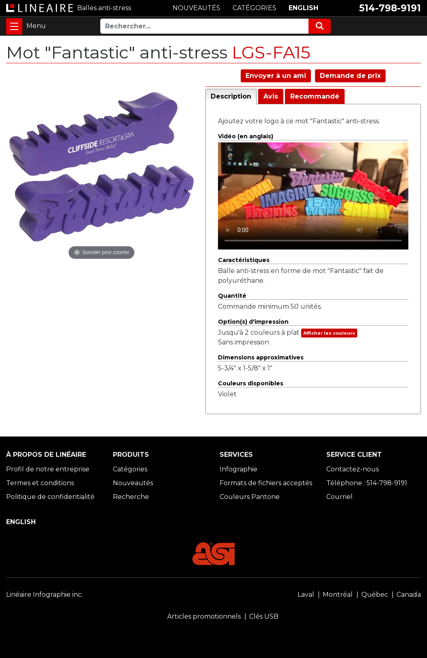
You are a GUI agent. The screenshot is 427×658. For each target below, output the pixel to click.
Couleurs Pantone (250, 497)
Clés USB (263, 616)
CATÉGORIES (254, 8)
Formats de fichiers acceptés (266, 483)
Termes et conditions (40, 483)
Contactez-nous (352, 469)
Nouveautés (133, 483)
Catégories (130, 469)
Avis (270, 96)
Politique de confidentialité (50, 497)
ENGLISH (303, 8)
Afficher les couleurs (329, 333)
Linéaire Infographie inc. (44, 594)
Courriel (339, 497)
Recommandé (314, 96)
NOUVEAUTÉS (196, 8)
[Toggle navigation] (14, 26)
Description (231, 96)
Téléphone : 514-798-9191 (366, 483)
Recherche (131, 497)
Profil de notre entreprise (47, 469)
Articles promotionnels (204, 616)
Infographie (238, 469)
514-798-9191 (390, 8)
